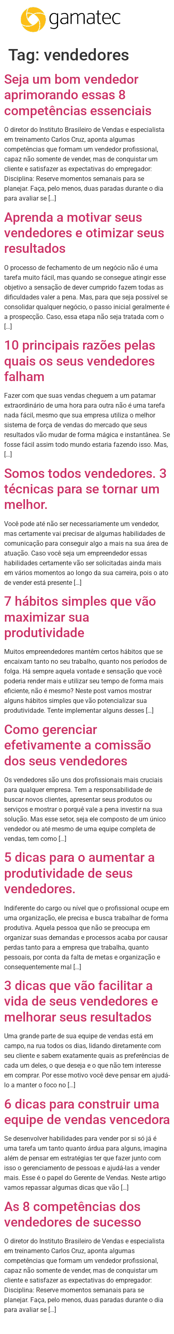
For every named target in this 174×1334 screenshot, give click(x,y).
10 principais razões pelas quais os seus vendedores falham (79, 360)
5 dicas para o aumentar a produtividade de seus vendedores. (79, 873)
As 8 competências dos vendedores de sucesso (72, 1214)
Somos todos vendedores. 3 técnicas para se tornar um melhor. (85, 489)
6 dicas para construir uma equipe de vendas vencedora (87, 1111)
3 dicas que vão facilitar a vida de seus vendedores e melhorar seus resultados (81, 1001)
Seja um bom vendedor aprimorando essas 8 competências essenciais (77, 94)
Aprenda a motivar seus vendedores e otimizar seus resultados (84, 233)
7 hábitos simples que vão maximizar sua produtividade (80, 616)
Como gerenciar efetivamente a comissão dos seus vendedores (77, 745)
